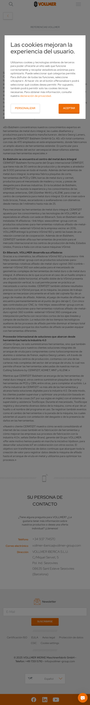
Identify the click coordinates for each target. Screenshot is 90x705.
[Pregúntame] (83, 698)
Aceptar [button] (69, 108)
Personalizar (25, 108)
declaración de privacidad (35, 96)
